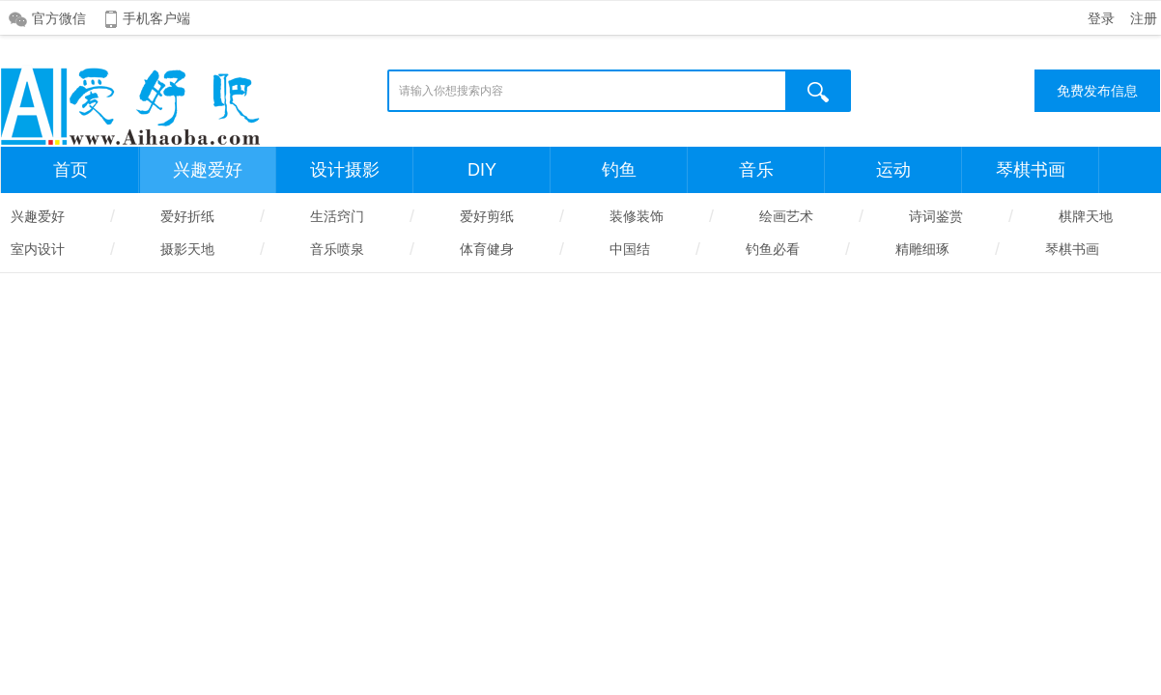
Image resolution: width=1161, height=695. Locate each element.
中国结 (629, 249)
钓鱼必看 (773, 249)
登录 (1101, 18)
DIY (481, 170)
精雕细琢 (922, 249)
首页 (70, 170)
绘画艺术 (786, 216)
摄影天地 (187, 249)
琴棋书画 (1030, 170)
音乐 (756, 170)
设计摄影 (345, 170)
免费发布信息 (1097, 90)
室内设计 (38, 249)
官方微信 (59, 18)
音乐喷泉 (337, 249)
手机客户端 (156, 18)
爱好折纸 (187, 216)
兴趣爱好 (207, 170)
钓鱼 (619, 170)
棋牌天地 (1086, 216)
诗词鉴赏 (936, 216)
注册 (1143, 18)
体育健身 (487, 249)
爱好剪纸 (487, 216)
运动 (893, 170)
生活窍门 (337, 216)
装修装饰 (636, 216)
